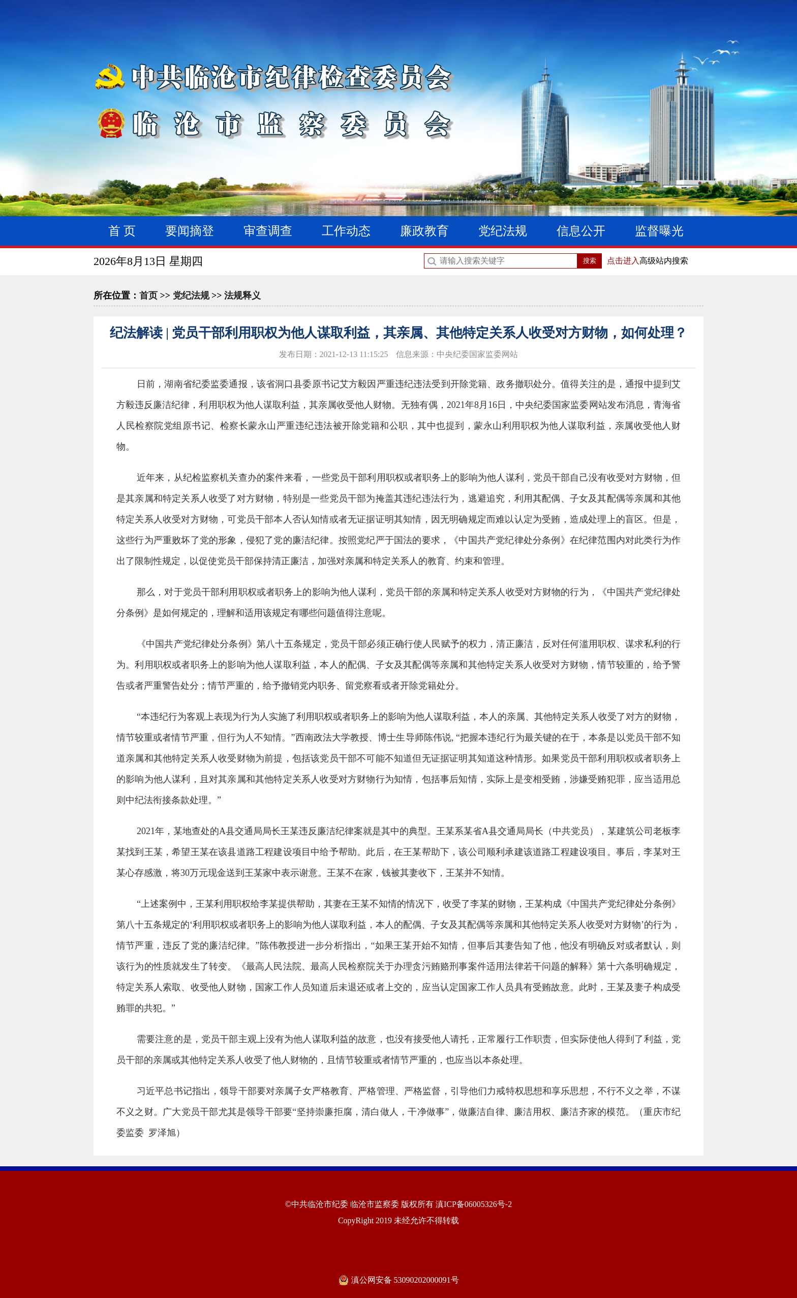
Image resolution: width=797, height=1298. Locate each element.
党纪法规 (502, 231)
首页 (148, 295)
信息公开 (581, 231)
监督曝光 (659, 231)
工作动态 (346, 231)
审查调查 (267, 231)
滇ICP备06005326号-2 (474, 1204)
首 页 (122, 231)
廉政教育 (424, 231)
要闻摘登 (189, 231)
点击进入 (623, 260)
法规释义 (242, 295)
